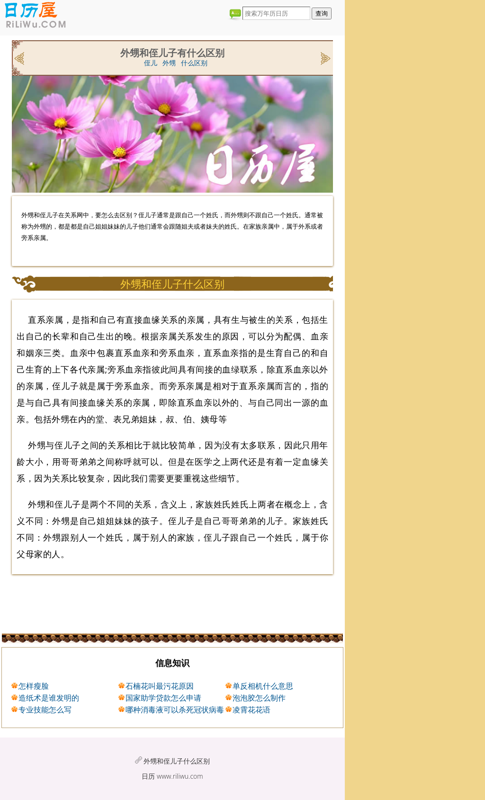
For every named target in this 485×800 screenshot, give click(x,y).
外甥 (169, 62)
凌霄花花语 (251, 709)
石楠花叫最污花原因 (160, 686)
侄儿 (150, 62)
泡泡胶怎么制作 (259, 698)
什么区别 (194, 62)
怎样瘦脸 (33, 686)
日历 (148, 776)
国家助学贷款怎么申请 (163, 698)
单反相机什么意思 (263, 686)
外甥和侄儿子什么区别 (177, 760)
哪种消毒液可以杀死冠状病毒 (175, 709)
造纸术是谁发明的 (48, 698)
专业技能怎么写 (45, 709)
